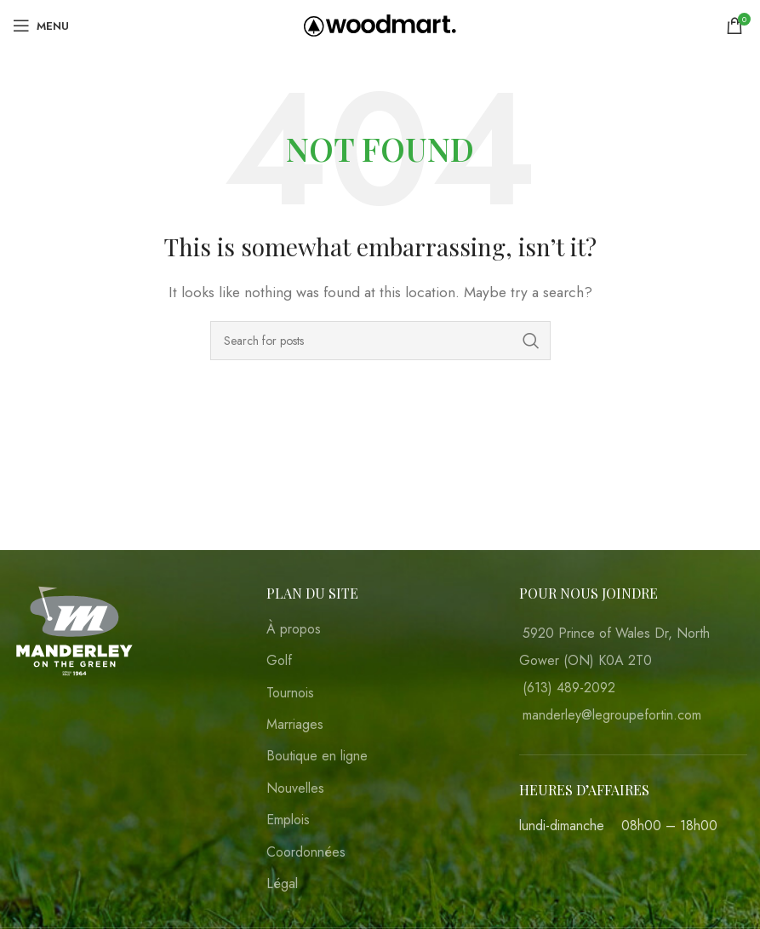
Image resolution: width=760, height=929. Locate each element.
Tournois (290, 693)
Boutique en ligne (317, 756)
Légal (282, 884)
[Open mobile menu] (40, 26)
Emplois (288, 820)
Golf (279, 660)
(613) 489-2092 (569, 687)
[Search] (380, 340)
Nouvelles (295, 788)
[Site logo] (380, 24)
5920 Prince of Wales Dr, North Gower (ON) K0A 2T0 (614, 646)
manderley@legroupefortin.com (612, 715)
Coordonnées (306, 852)
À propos (293, 629)
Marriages (294, 724)
